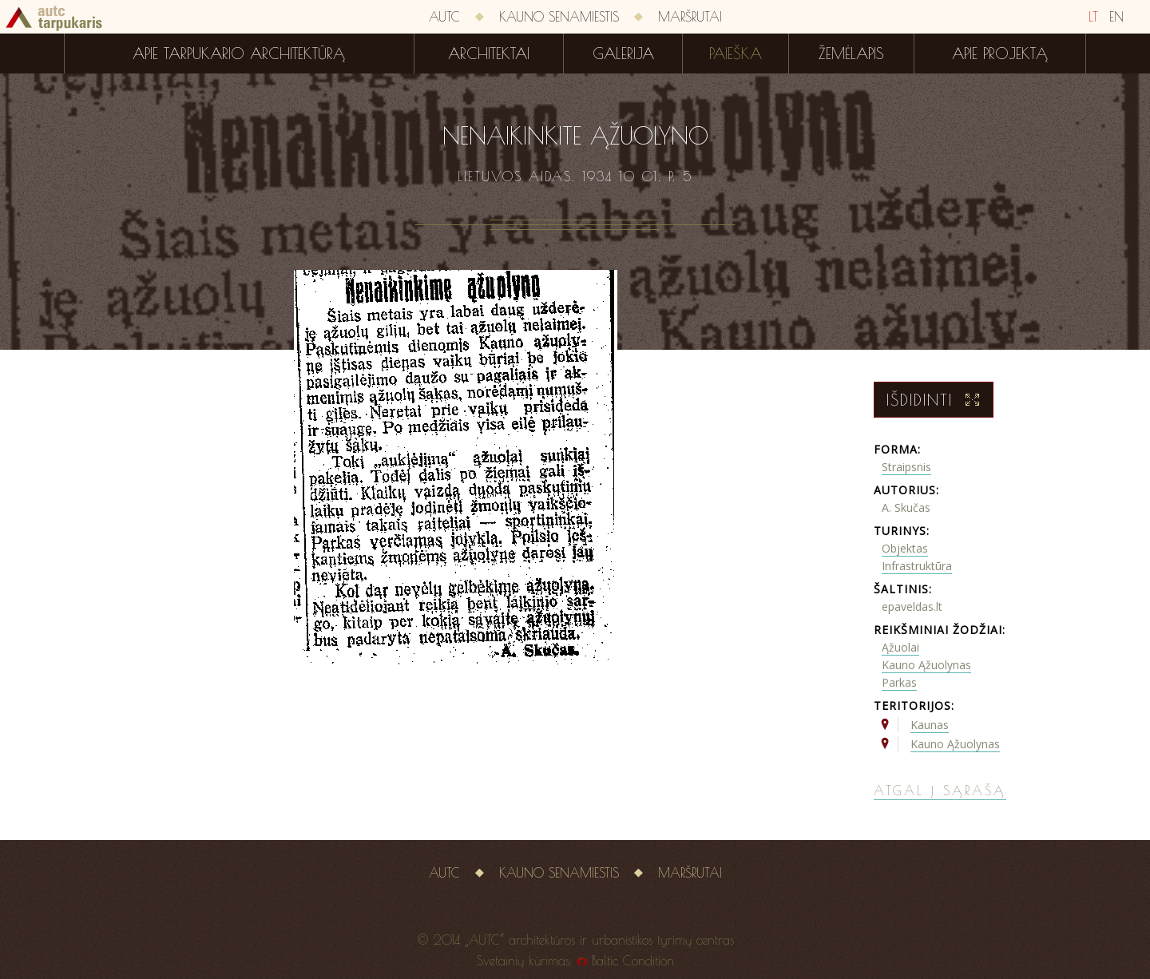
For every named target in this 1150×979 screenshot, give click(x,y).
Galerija (623, 53)
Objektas (905, 548)
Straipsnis (906, 466)
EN (1116, 17)
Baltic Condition (633, 960)
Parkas (899, 682)
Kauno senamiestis (559, 17)
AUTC (444, 17)
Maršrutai (690, 17)
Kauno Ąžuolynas (926, 664)
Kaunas (929, 724)
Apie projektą (1000, 53)
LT (1093, 17)
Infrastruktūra (917, 565)
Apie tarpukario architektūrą (239, 53)
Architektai (488, 53)
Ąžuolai (900, 647)
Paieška (735, 53)
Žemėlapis (851, 53)
